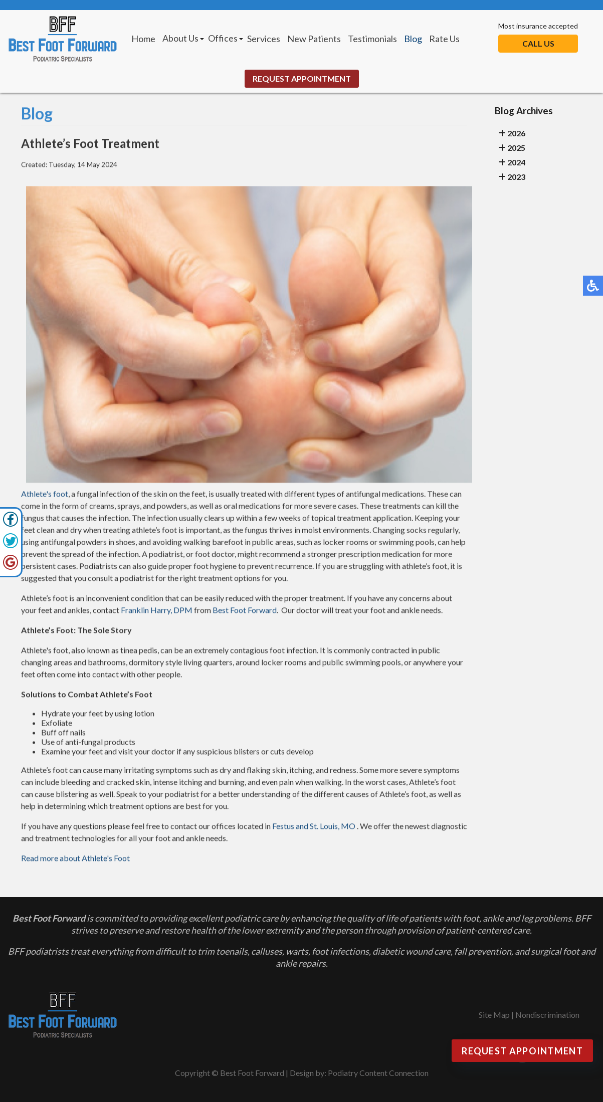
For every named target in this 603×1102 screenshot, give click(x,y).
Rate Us (444, 38)
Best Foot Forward (245, 611)
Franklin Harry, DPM (156, 611)
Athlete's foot (44, 495)
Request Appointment (302, 78)
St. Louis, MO (332, 827)
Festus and (290, 827)
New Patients (314, 38)
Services (263, 38)
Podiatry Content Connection (378, 1072)
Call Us (538, 43)
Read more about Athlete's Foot (75, 859)
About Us (180, 38)
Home (143, 38)
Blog (413, 38)
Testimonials (372, 38)
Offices (223, 38)
